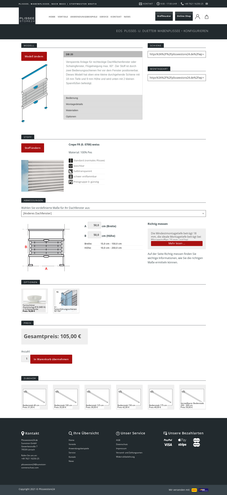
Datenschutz (122, 444)
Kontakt (116, 16)
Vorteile (63, 16)
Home (52, 16)
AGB (118, 440)
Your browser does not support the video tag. (34, 93)
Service (104, 16)
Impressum (121, 448)
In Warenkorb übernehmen (51, 359)
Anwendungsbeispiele (83, 16)
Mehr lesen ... (176, 243)
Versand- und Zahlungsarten (129, 452)
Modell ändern (34, 56)
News (127, 16)
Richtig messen (173, 254)
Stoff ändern (33, 148)
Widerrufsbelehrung (125, 456)
